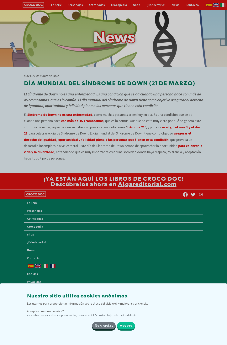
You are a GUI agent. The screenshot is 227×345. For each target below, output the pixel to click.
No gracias (104, 325)
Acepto (126, 325)
